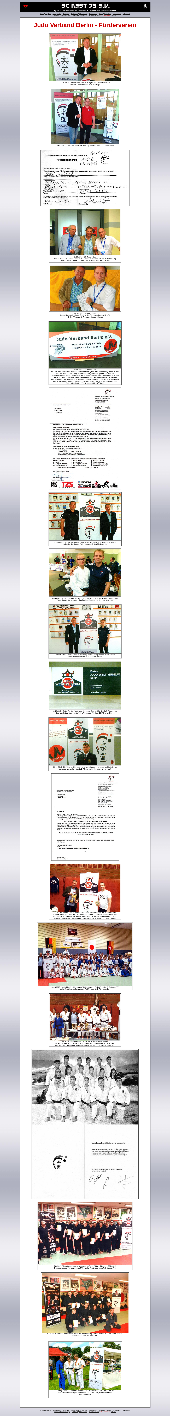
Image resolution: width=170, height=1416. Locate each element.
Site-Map (113, 15)
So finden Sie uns (94, 15)
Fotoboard (75, 15)
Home (42, 14)
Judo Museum (117, 14)
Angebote (48, 14)
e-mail (128, 14)
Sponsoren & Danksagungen (62, 15)
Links (124, 14)
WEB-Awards (83, 15)
